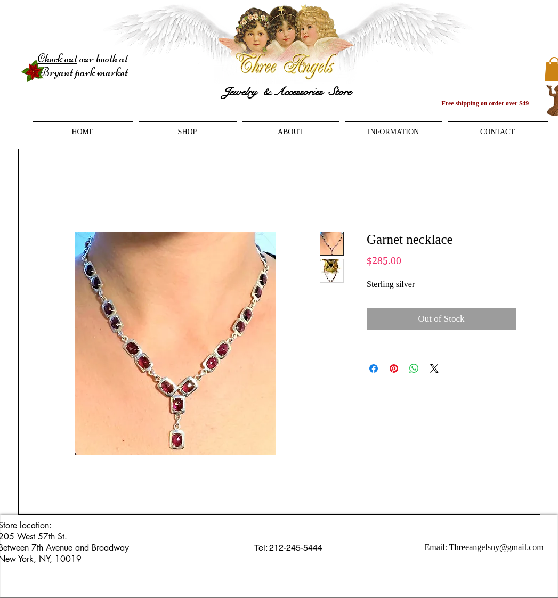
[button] (187, 131)
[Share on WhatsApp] (414, 368)
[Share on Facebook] (373, 368)
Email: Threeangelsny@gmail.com (484, 547)
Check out (57, 58)
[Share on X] (434, 368)
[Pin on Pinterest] (393, 368)
